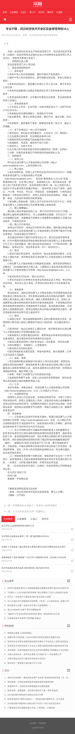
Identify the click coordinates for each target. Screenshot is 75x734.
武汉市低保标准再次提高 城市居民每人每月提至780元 (25, 568)
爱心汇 (33, 12)
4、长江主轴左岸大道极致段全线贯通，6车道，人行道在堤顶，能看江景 (36, 601)
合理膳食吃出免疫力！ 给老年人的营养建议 (35, 505)
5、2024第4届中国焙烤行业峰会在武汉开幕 (23, 695)
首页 (5, 12)
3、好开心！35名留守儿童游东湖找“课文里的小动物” (27, 597)
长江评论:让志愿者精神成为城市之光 (17, 526)
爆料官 (50, 12)
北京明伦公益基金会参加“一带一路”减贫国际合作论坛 (25, 536)
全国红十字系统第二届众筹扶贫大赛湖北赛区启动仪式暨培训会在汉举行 (33, 547)
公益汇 (24, 12)
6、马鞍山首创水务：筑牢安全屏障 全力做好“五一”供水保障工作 (33, 654)
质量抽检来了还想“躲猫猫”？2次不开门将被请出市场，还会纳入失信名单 (33, 557)
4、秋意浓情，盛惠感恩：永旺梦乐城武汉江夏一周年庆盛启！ (32, 690)
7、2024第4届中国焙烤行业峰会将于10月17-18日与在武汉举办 (32, 703)
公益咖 (59, 12)
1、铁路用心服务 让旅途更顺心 (18, 633)
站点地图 (32, 723)
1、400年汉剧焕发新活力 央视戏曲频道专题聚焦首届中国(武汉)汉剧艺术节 (37, 588)
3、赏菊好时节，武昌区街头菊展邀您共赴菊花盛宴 (27, 686)
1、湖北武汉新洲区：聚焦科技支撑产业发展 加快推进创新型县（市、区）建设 (39, 677)
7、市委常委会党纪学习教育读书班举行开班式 (25, 658)
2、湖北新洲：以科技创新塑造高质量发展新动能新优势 (29, 682)
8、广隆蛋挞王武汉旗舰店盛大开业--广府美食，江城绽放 (29, 708)
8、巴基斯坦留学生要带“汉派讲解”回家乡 (22, 618)
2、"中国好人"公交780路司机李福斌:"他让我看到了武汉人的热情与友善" (36, 592)
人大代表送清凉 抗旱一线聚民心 (29, 511)
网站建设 (42, 723)
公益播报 (14, 12)
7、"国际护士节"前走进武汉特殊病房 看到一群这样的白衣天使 (32, 614)
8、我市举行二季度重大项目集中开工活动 (23, 663)
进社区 (41, 12)
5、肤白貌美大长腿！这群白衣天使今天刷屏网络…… (28, 605)
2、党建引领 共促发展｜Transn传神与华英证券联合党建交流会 (32, 637)
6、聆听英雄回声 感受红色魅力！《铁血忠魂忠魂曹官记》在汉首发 (34, 699)
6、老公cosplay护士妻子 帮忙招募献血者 (22, 609)
